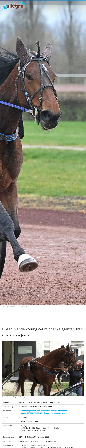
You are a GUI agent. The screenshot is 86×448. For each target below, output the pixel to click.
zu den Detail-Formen (29, 433)
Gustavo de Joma (23, 306)
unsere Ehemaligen (12, 306)
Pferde (4, 306)
